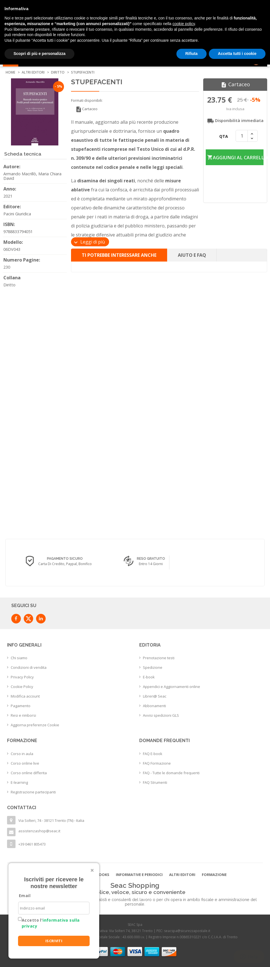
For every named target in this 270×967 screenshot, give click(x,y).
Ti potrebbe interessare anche (119, 255)
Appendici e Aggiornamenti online (171, 686)
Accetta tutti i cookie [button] (237, 53)
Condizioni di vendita (29, 667)
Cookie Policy (22, 686)
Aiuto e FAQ (192, 255)
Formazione (214, 874)
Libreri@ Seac (154, 696)
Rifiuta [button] (191, 53)
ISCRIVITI (54, 940)
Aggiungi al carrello (235, 150)
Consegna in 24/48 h (55, 559)
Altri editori (182, 874)
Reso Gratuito (227, 559)
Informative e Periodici (139, 874)
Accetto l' (50, 923)
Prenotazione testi (158, 657)
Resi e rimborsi (23, 715)
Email (24, 895)
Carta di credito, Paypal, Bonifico (141, 563)
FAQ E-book (152, 753)
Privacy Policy (22, 677)
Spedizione (152, 667)
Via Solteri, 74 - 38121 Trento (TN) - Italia (51, 820)
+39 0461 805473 (32, 844)
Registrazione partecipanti (33, 792)
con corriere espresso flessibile (55, 564)
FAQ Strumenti (155, 782)
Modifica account (25, 696)
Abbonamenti (154, 705)
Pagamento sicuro (142, 559)
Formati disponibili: (87, 100)
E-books (101, 874)
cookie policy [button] (183, 23)
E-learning (19, 782)
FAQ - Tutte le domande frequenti (171, 772)
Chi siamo (19, 657)
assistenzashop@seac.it (39, 830)
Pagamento (20, 705)
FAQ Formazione (157, 763)
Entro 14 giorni (227, 563)
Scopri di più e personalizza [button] (39, 53)
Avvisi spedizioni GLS (161, 715)
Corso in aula (22, 753)
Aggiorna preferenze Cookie (35, 724)
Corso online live (25, 763)
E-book (149, 677)
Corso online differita (29, 772)
